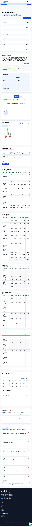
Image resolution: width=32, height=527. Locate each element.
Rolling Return (5, 125)
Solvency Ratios (5, 358)
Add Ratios (27, 49)
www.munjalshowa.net (21, 14)
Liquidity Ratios (5, 353)
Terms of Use (3, 515)
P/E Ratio (9, 99)
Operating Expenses (5, 179)
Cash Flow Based (5, 363)
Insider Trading (9, 412)
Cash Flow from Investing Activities (5, 302)
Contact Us (3, 510)
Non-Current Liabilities (4, 276)
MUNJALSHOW (4, 4)
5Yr (28, 123)
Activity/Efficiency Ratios (5, 337)
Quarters (15, 4)
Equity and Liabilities (5, 270)
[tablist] (16, 68)
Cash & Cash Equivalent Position (5, 310)
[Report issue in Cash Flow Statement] (11, 292)
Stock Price (5, 99)
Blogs (2, 509)
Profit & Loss (20, 4)
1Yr (22, 123)
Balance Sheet (25, 4)
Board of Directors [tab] (26, 68)
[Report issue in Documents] (7, 427)
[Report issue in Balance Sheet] (9, 265)
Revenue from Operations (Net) (5, 220)
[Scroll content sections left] (2, 68)
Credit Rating (19, 429)
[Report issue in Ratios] (5, 332)
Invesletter (2, 505)
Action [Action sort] (7, 414)
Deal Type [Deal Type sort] (27, 414)
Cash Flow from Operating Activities (5, 298)
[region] (16, 156)
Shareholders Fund (5, 273)
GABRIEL (4, 153)
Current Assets (5, 286)
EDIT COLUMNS (5, 163)
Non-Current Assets (4, 283)
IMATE (2, 502)
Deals (4, 412)
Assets (4, 281)
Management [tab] (18, 68)
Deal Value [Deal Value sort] (23, 414)
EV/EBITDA (23, 99)
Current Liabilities (5, 279)
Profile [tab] (5, 68)
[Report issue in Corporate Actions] (10, 410)
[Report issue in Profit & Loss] (8, 214)
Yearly (27, 378)
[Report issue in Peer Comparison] (10, 148)
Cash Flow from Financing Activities (5, 307)
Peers (12, 4)
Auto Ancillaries (5, 15)
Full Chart (16, 96)
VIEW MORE (26, 63)
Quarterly (23, 378)
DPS (4, 257)
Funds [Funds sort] (4, 414)
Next (22, 484)
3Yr (25, 123)
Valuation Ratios (5, 360)
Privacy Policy (3, 516)
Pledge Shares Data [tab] (11, 68)
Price (2, 506)
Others (22, 412)
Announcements (5, 429)
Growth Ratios (4, 365)
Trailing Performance (12, 125)
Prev (10, 484)
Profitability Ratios (5, 355)
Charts (9, 4)
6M (20, 123)
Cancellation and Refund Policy (6, 517)
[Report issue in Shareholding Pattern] (12, 373)
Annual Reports (12, 429)
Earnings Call (24, 429)
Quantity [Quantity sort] (14, 414)
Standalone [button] (28, 4)
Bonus (19, 412)
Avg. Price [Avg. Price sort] (18, 414)
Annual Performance (21, 125)
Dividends (14, 412)
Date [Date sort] (10, 414)
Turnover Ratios (5, 367)
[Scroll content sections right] (30, 68)
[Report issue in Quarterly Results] (10, 169)
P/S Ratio (14, 99)
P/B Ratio (18, 99)
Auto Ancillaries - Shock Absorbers (15, 15)
